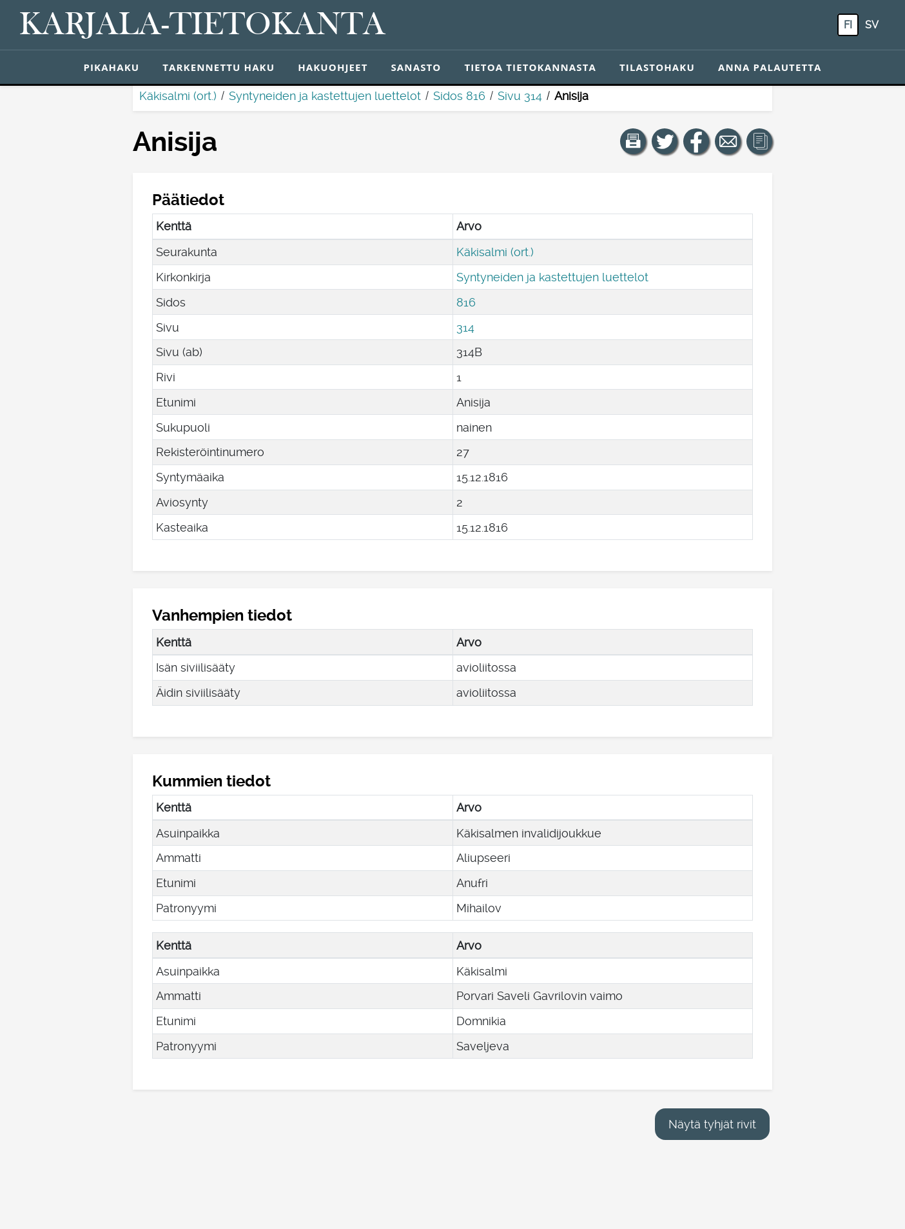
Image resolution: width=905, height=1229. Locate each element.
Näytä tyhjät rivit (712, 1124)
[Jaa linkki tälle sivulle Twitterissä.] (664, 141)
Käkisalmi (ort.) (178, 96)
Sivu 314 (520, 96)
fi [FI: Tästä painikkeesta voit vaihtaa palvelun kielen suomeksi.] (848, 25)
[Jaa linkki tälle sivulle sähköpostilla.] (728, 141)
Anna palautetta (770, 67)
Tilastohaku (657, 67)
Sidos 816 (459, 96)
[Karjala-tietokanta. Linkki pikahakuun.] (202, 25)
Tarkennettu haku (218, 67)
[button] (633, 141)
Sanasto (416, 67)
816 (466, 302)
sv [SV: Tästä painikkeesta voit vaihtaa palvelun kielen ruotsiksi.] (872, 25)
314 (465, 327)
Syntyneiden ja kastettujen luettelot (325, 96)
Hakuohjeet (332, 67)
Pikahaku (111, 67)
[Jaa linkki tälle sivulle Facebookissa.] (696, 141)
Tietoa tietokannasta (530, 67)
